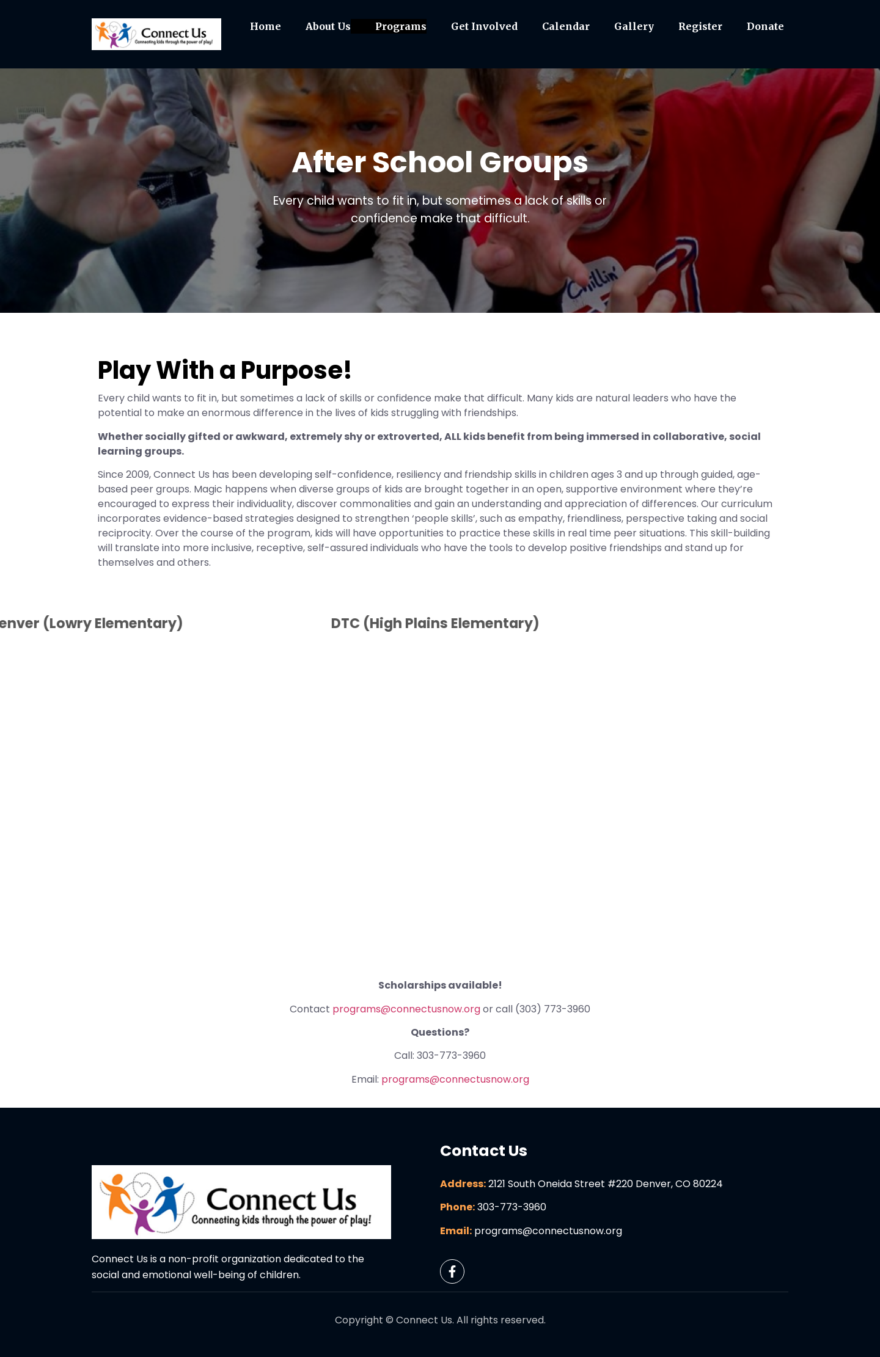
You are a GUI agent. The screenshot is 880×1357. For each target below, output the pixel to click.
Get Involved (484, 26)
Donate (765, 26)
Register (700, 26)
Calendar (566, 26)
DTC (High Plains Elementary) (340, 623)
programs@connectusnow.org (406, 1009)
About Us (328, 26)
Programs (401, 26)
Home (265, 26)
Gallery (634, 26)
